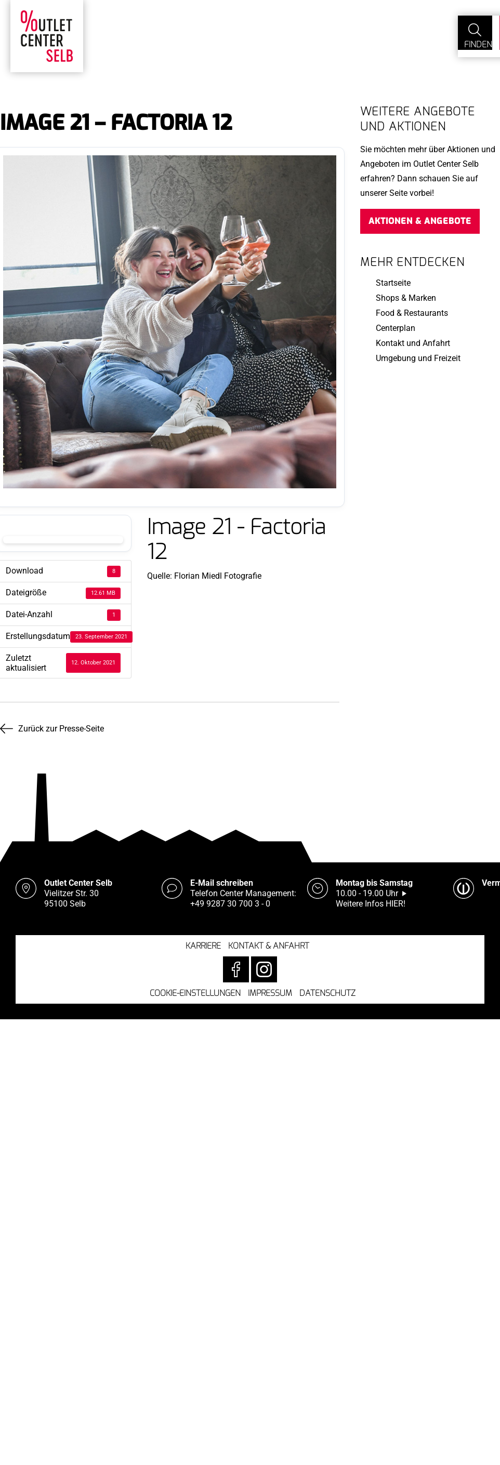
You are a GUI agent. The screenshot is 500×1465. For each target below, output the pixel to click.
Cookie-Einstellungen (195, 989)
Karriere (203, 942)
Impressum (270, 989)
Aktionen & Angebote (420, 221)
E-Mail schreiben (221, 879)
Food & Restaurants (412, 313)
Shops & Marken (406, 298)
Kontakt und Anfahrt (413, 343)
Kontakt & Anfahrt (268, 942)
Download (63, 539)
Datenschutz (327, 989)
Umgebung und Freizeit (418, 358)
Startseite (393, 283)
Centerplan (395, 328)
